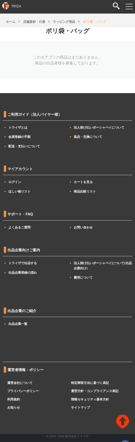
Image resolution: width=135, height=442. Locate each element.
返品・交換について (88, 136)
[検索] (116, 6)
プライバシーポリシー (23, 391)
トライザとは (17, 127)
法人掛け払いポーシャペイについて (99, 127)
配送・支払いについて (24, 146)
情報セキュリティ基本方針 (90, 399)
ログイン (14, 182)
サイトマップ (80, 407)
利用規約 (13, 399)
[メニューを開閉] (129, 6)
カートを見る (83, 182)
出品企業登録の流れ (22, 272)
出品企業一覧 (17, 324)
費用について (83, 277)
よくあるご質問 (19, 227)
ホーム (10, 21)
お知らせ (13, 407)
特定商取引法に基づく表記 (90, 382)
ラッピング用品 (64, 21)
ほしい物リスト (19, 191)
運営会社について (20, 382)
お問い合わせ (83, 227)
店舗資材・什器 (34, 21)
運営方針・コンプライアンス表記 (94, 391)
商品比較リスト (85, 191)
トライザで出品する (22, 263)
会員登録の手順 (19, 136)
